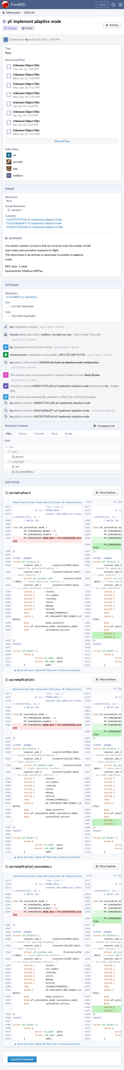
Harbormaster (18, 355)
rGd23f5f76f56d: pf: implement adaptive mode (34, 219)
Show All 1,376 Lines (48, 502)
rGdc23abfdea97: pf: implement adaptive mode (34, 223)
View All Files (62, 141)
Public (29, 28)
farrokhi (18, 162)
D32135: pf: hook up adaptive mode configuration (69, 362)
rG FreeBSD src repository (21, 297)
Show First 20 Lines (23, 502)
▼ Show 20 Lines (71, 502)
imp (15, 169)
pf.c (18, 467)
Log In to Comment (22, 1059)
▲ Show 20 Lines (23, 670)
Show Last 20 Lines (69, 670)
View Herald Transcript (87, 334)
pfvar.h (20, 457)
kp (26, 39)
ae (14, 155)
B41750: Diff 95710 (72, 355)
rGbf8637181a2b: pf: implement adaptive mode (34, 227)
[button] (120, 4)
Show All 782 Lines (46, 670)
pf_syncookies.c (25, 471)
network (16, 210)
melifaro (18, 175)
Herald (14, 334)
